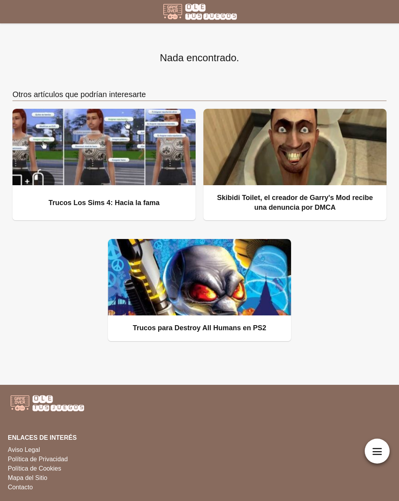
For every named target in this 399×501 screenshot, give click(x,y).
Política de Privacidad (38, 459)
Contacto (20, 487)
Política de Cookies (34, 468)
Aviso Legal (24, 449)
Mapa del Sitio (27, 477)
